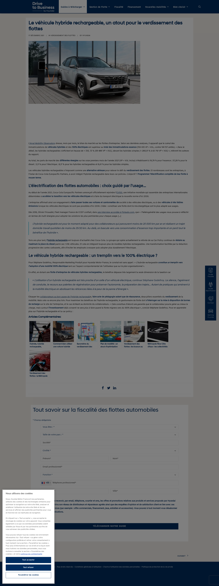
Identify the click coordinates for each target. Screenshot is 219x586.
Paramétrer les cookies (28, 575)
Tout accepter (28, 560)
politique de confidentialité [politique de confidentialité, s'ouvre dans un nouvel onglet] (31, 554)
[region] (28, 536)
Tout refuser (28, 567)
